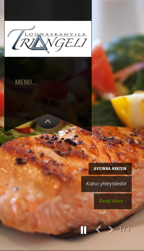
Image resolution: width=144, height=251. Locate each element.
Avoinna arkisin (110, 168)
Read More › (112, 201)
